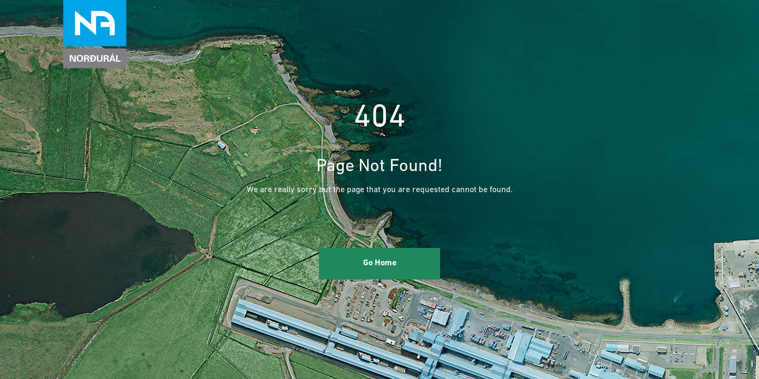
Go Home (379, 263)
